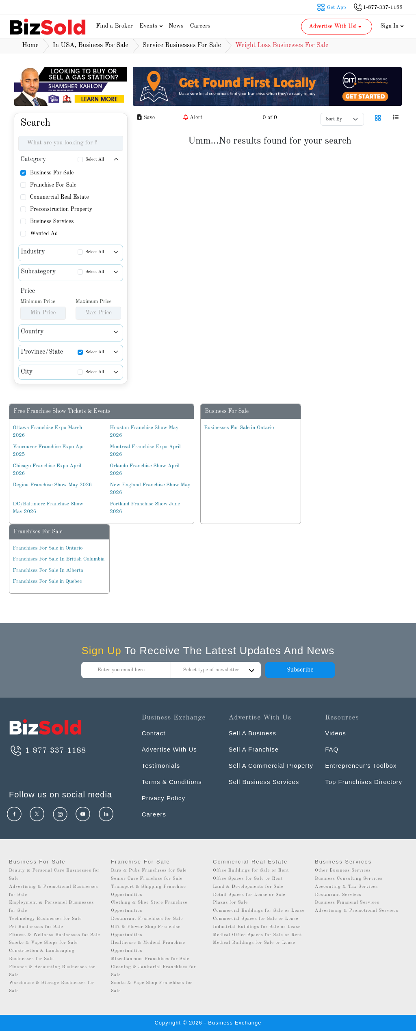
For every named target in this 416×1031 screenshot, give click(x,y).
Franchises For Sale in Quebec (47, 581)
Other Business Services (343, 870)
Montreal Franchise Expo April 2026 (145, 451)
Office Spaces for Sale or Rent (248, 878)
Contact (154, 733)
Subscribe (299, 670)
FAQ (331, 749)
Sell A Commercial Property (270, 765)
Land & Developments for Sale (248, 887)
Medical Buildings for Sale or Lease (254, 943)
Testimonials (161, 765)
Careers (200, 26)
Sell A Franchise (253, 749)
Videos (335, 733)
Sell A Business (252, 733)
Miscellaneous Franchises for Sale (150, 959)
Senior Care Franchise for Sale (146, 878)
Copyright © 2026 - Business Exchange (207, 1023)
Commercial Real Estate (59, 197)
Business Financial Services (347, 902)
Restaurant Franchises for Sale (147, 919)
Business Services (52, 221)
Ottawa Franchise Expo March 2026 (47, 431)
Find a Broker (114, 26)
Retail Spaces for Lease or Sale (249, 895)
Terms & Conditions (172, 781)
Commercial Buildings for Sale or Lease (259, 911)
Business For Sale (52, 173)
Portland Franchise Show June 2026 (145, 508)
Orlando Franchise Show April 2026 (144, 470)
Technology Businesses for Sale (45, 919)
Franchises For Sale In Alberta (48, 570)
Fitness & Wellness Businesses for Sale (54, 935)
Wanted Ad (44, 233)
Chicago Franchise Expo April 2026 (47, 470)
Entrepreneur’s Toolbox (360, 765)
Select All (94, 159)
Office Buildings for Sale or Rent (251, 870)
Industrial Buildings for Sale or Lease (257, 927)
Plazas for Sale (230, 902)
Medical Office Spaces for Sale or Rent (257, 935)
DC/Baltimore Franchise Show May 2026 (48, 508)
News (176, 26)
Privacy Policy (163, 798)
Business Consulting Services (349, 878)
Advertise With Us (169, 749)
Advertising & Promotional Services (356, 911)
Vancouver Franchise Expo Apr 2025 (48, 451)
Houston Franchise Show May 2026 (144, 431)
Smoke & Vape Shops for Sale (43, 943)
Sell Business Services (263, 781)
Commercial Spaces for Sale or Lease (256, 919)
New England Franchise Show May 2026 (150, 489)
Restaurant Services (338, 895)
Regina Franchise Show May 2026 (52, 485)
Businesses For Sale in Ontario (239, 427)
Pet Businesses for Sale (36, 927)
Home (30, 45)
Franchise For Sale (53, 185)
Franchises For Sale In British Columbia (58, 559)
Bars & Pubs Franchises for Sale (149, 870)
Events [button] (152, 26)
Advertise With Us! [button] (336, 26)
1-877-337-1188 (47, 751)
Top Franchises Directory (363, 781)
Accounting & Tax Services (346, 887)
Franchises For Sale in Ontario (47, 548)
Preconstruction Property (61, 209)
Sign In (392, 26)
